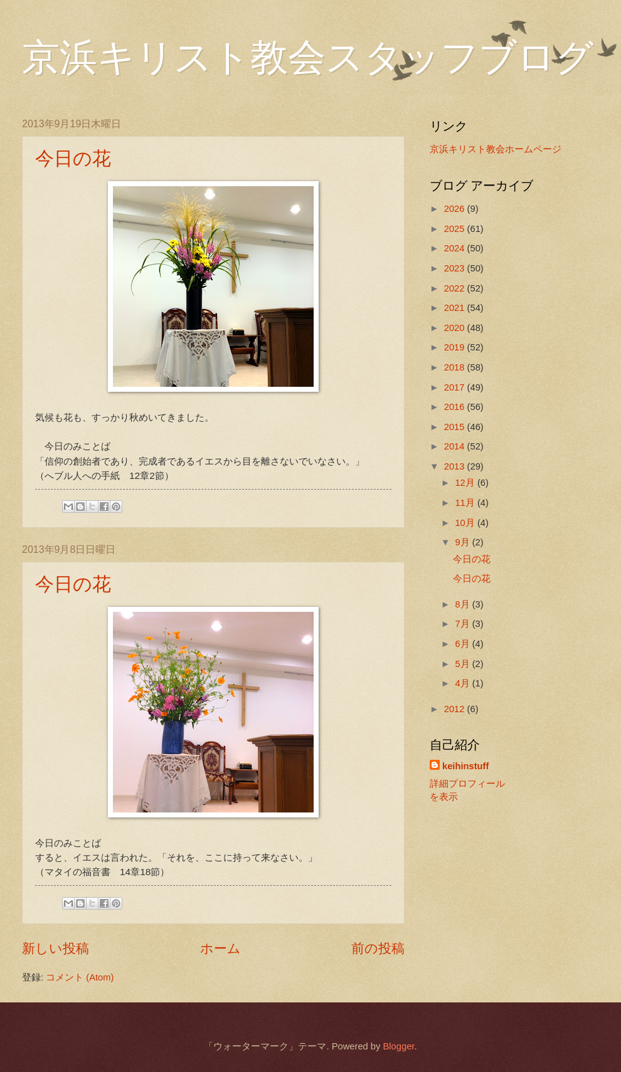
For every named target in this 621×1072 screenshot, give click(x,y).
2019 (455, 347)
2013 (455, 466)
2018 (455, 367)
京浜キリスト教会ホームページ (495, 149)
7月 (463, 624)
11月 (466, 503)
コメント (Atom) (80, 977)
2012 (455, 709)
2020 (455, 328)
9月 (463, 542)
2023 (455, 268)
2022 (455, 288)
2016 (455, 407)
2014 (455, 446)
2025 (455, 229)
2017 (455, 387)
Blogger (398, 1046)
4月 (463, 683)
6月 (463, 644)
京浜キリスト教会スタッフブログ (307, 57)
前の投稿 (378, 948)
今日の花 (73, 158)
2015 (455, 427)
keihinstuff (465, 766)
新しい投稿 (55, 948)
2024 (455, 248)
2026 (455, 209)
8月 (463, 604)
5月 (463, 664)
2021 (455, 308)
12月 (466, 483)
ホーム (220, 948)
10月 (466, 523)
